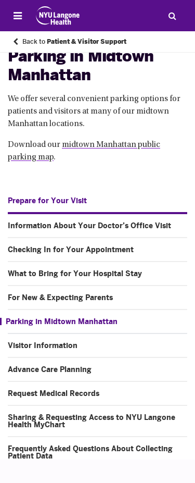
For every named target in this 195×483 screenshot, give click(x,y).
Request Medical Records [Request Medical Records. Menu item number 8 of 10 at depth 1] (53, 393)
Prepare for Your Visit (47, 200)
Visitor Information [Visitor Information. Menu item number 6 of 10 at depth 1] (42, 345)
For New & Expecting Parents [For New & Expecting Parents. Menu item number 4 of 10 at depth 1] (60, 297)
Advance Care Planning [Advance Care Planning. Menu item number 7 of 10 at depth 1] (50, 369)
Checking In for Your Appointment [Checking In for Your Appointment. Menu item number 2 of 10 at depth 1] (71, 249)
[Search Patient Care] (172, 15)
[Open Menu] (18, 15)
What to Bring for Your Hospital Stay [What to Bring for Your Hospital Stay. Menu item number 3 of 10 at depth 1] (75, 273)
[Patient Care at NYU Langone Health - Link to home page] (58, 16)
